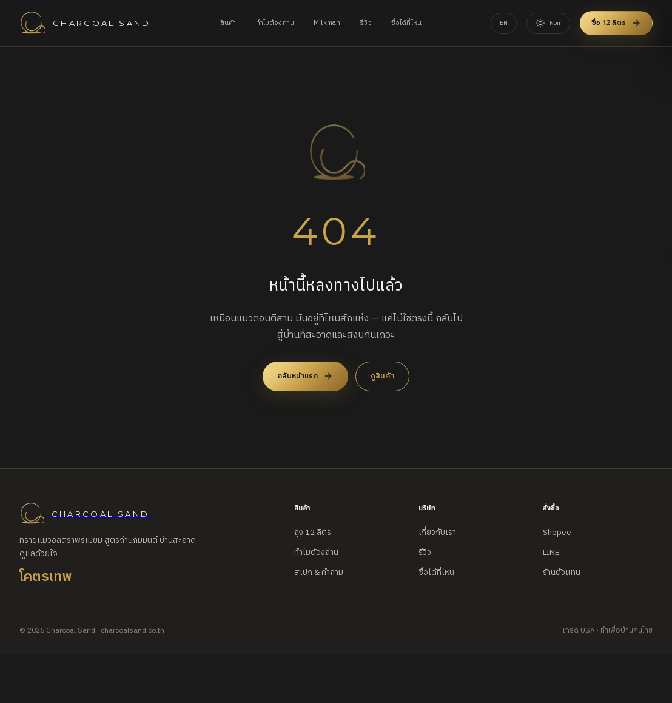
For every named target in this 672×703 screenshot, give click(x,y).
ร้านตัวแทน (561, 572)
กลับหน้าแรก (305, 376)
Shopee (557, 532)
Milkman (327, 23)
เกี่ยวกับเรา (437, 532)
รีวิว (366, 23)
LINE (551, 552)
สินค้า (228, 23)
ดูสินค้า (382, 376)
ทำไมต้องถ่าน (275, 23)
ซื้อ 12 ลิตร (616, 23)
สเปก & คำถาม (318, 572)
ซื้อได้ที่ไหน (406, 23)
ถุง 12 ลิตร (312, 532)
